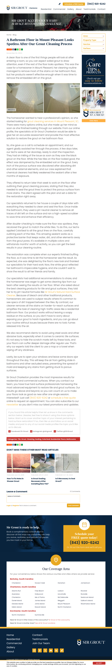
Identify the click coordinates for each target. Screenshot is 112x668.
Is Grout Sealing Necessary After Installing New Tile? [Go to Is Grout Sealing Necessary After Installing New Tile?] (39, 481)
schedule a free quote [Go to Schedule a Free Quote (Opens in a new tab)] (63, 397)
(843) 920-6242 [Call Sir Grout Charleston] (96, 3)
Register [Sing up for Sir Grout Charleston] (16, 506)
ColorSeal (46, 439)
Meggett (61, 600)
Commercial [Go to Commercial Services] (59, 9)
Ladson (61, 591)
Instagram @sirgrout (42, 431)
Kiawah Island (40, 607)
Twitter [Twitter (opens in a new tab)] (45, 650)
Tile (19, 439)
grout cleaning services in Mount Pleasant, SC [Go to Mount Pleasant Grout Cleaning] (52, 121)
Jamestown (85, 583)
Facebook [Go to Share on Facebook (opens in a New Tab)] (13, 49)
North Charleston (64, 607)
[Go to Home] (22, 7)
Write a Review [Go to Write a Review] (60, 4)
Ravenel (84, 591)
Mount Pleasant (64, 604)
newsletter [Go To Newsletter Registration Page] (12, 404)
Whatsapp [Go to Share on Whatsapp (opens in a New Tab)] (17, 49)
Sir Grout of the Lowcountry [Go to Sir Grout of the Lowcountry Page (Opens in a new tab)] (59, 620)
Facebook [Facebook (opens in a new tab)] (40, 650)
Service (86, 44)
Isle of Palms (40, 597)
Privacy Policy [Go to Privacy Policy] (72, 662)
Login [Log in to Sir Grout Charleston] (9, 506)
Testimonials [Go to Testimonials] (89, 9)
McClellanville (63, 597)
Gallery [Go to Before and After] (70, 9)
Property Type (89, 40)
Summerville (39, 615)
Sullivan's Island (87, 600)
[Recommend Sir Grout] (93, 106)
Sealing (38, 439)
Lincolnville (62, 594)
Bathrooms (71, 439)
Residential (55, 439)
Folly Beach (39, 591)
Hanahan (61, 583)
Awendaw (16, 594)
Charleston (16, 583)
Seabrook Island (87, 597)
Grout (23, 439)
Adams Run (16, 591)
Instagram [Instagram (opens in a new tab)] (34, 650)
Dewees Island (17, 604)
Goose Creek (40, 583)
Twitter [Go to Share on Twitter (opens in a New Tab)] (15, 49)
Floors (63, 439)
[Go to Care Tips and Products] (93, 71)
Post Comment (73, 505)
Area (85, 36)
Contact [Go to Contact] (101, 9)
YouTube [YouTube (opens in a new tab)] (51, 650)
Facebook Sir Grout (19, 431)
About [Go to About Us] (79, 9)
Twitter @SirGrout (64, 431)
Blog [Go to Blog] (14, 35)
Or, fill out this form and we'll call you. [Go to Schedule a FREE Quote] (84, 547)
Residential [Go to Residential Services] (46, 9)
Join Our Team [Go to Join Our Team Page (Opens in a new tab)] (41, 643)
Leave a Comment (17, 491)
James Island (40, 600)
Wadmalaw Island (88, 604)
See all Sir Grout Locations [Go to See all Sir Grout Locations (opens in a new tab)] (45, 623)
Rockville (84, 594)
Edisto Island (17, 607)
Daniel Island (17, 600)
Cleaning (30, 439)
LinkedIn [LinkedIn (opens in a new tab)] (56, 650)
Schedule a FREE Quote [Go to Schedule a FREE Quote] (73, 4)
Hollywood (39, 594)
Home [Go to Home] (9, 35)
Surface (86, 48)
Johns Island (40, 604)
